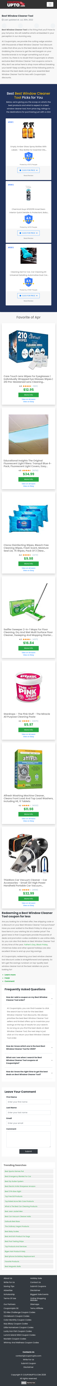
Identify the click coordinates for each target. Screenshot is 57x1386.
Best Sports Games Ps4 (14, 1171)
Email (9, 1118)
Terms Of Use (10, 1298)
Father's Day (30, 944)
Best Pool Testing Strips (14, 1241)
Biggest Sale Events (39, 1294)
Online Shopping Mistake (38, 1299)
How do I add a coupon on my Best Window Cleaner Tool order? (26, 998)
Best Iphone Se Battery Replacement (20, 1256)
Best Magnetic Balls (13, 1266)
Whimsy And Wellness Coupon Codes (21, 1342)
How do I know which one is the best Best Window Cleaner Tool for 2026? (25, 1047)
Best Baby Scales (12, 1231)
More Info (28, 394)
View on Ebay (28, 401)
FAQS (7, 978)
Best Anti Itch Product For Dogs (17, 1236)
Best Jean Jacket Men (14, 1211)
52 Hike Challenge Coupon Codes (19, 1312)
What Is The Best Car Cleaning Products (21, 1206)
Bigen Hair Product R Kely (15, 1251)
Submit (28, 1151)
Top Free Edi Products (13, 1196)
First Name (11, 1097)
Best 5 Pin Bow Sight (13, 1191)
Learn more (10, 974)
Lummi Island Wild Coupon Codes (19, 1335)
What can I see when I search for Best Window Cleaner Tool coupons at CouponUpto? (24, 1060)
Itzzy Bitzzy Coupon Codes (16, 1323)
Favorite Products (12, 1261)
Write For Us (28, 1359)
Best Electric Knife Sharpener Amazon (20, 1186)
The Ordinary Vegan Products (17, 1226)
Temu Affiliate (36, 1308)
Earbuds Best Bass (12, 1221)
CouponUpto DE (11, 1308)
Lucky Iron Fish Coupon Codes (18, 1331)
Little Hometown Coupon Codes (18, 1327)
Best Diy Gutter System (14, 1181)
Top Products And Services (16, 1246)
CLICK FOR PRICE (28, 170)
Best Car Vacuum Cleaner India (18, 1216)
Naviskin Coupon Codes (15, 1338)
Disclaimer (28, 1367)
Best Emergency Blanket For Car (18, 1176)
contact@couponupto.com (28, 1355)
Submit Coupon (28, 1363)
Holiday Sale (36, 1278)
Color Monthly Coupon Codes (17, 1320)
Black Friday (42, 944)
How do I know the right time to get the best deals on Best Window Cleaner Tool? (27, 1073)
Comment (9, 981)
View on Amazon (28, 399)
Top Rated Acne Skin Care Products (19, 1201)
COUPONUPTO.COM (32, 1374)
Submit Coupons (38, 1286)
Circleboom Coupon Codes (16, 1316)
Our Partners (9, 1304)
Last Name (11, 1107)
